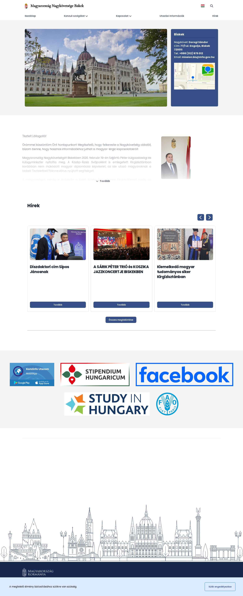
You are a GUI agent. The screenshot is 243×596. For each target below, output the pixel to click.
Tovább (103, 181)
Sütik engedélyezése (220, 586)
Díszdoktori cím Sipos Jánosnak (49, 269)
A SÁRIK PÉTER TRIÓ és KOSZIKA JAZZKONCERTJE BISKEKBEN (121, 269)
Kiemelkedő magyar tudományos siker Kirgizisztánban (176, 271)
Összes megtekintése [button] (121, 319)
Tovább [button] (57, 304)
